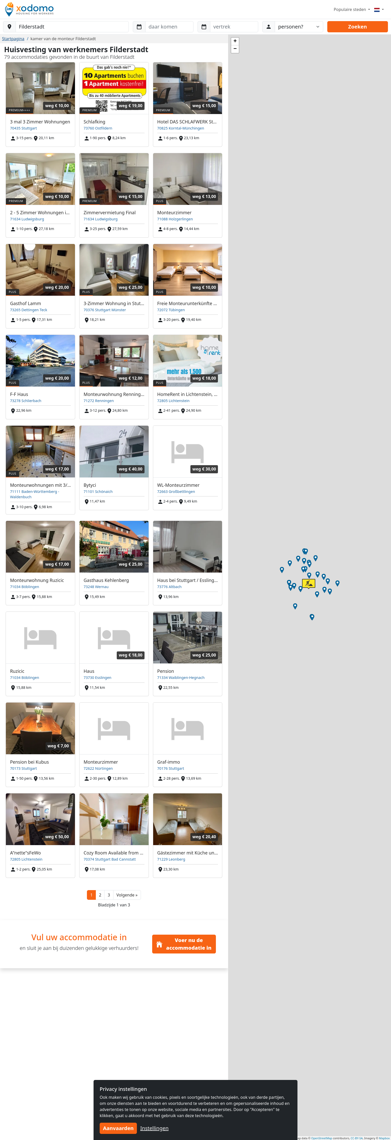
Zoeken (357, 26)
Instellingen (154, 1128)
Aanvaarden (118, 1128)
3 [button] (109, 895)
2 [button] (100, 895)
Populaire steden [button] (350, 9)
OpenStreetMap (321, 1138)
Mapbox (384, 1138)
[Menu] (379, 9)
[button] (127, 895)
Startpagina (13, 38)
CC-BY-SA (357, 1138)
